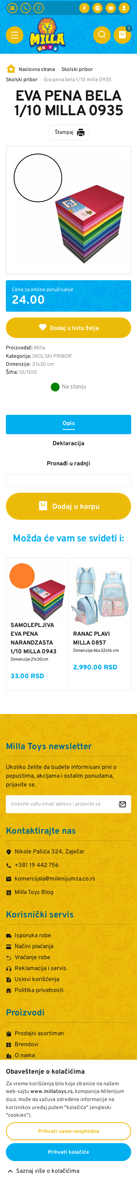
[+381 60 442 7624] (39, 8)
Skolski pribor (77, 70)
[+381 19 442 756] (25, 8)
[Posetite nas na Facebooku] (84, 8)
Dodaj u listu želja (68, 327)
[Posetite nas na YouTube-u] (111, 8)
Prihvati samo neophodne (68, 1131)
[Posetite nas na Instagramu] (97, 8)
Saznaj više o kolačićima (47, 1171)
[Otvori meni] (14, 35)
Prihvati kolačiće (68, 1152)
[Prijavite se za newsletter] (122, 804)
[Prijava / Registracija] (124, 8)
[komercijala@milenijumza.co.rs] (12, 8)
